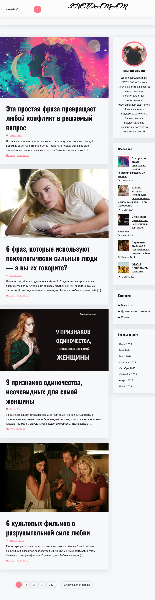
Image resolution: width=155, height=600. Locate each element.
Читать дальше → (17, 155)
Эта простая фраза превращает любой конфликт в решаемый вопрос (51, 118)
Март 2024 (125, 356)
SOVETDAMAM (97, 6)
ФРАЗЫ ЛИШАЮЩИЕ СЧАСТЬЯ (140, 268)
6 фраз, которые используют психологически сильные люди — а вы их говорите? (51, 258)
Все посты (127, 305)
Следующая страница (77, 584)
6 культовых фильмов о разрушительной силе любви (48, 527)
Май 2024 (124, 350)
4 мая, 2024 (16, 409)
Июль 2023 (125, 386)
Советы (125, 317)
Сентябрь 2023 (128, 374)
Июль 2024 (125, 344)
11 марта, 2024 (17, 540)
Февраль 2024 (127, 362)
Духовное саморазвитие (135, 311)
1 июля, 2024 (16, 135)
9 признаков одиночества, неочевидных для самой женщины (44, 391)
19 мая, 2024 (16, 275)
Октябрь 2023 (127, 368)
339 (51, 584)
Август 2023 (126, 380)
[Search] (37, 9)
